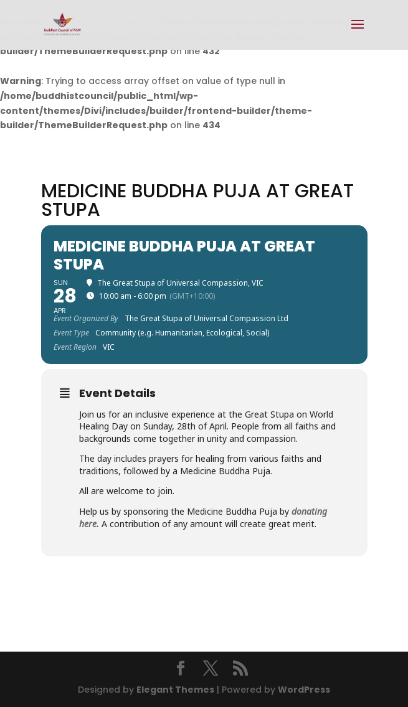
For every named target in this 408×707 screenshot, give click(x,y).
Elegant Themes (175, 689)
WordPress (304, 689)
